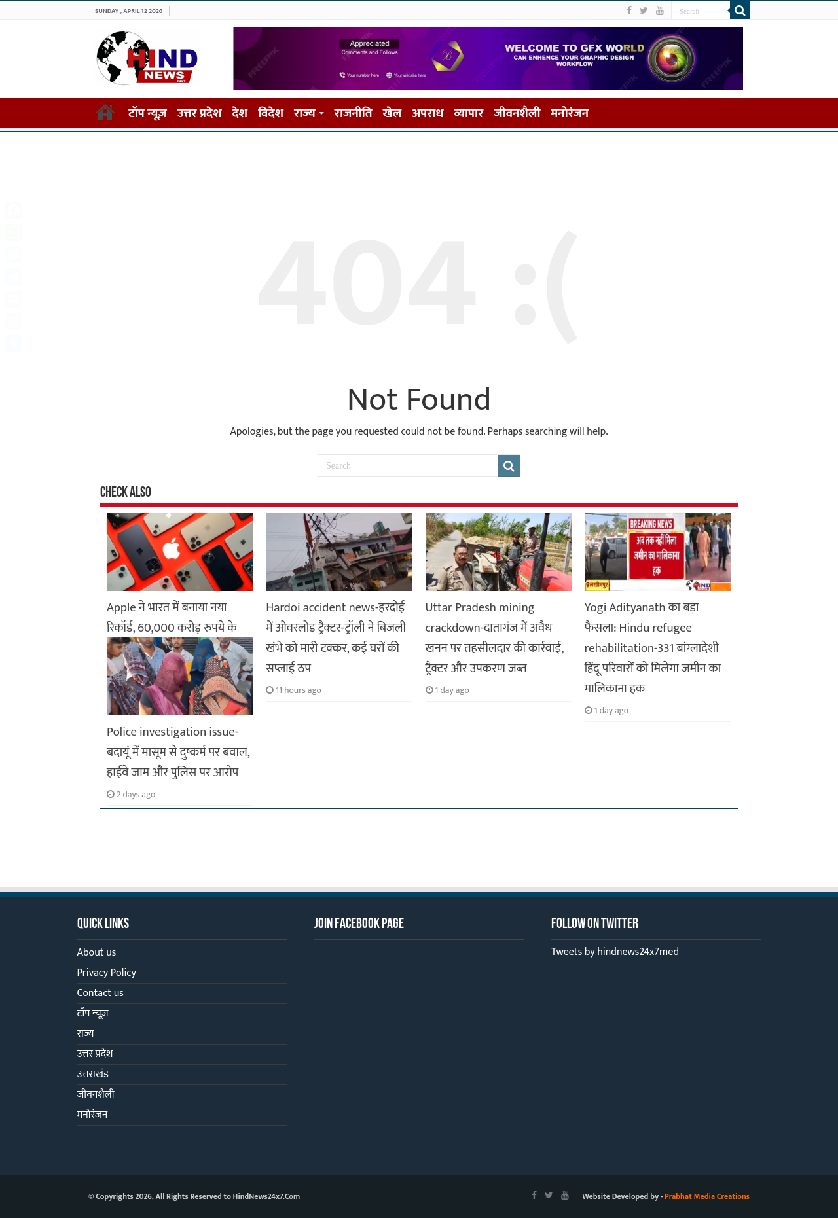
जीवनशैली (517, 113)
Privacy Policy (106, 973)
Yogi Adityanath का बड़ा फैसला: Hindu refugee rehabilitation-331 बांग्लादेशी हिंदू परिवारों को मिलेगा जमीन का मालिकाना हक (653, 648)
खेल (392, 113)
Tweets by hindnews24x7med (615, 952)
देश (240, 113)
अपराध (427, 113)
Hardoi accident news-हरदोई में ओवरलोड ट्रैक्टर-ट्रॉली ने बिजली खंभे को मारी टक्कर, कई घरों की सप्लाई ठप (336, 638)
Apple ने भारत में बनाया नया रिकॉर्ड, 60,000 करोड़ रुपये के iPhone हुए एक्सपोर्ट (172, 628)
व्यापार (469, 113)
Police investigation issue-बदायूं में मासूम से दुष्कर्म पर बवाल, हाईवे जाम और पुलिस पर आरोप (178, 752)
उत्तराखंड (93, 1074)
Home (105, 112)
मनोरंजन (570, 113)
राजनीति (354, 113)
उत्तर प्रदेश (199, 113)
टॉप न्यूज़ (147, 113)
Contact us (100, 993)
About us (97, 952)
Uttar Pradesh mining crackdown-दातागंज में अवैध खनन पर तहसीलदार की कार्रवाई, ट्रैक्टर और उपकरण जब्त (495, 638)
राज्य (305, 113)
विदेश (270, 113)
